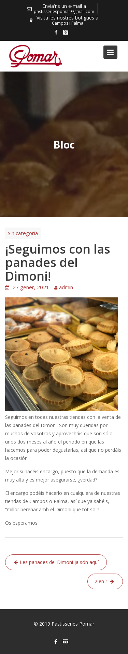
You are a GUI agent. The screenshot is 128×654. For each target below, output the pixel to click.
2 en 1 (101, 581)
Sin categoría (23, 233)
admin (66, 287)
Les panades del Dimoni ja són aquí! (60, 562)
